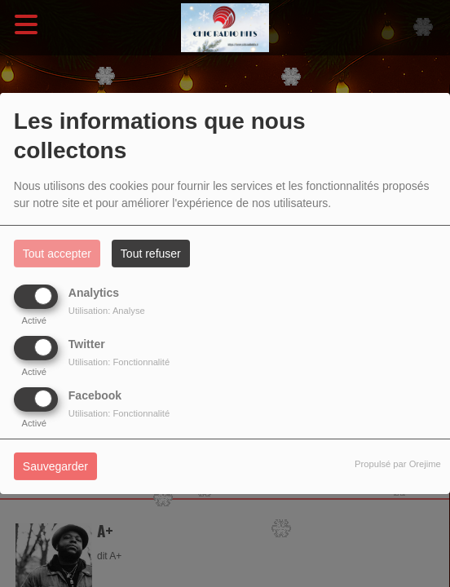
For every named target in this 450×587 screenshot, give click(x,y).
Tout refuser (151, 253)
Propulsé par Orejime (398, 464)
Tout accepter (57, 253)
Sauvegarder (55, 466)
